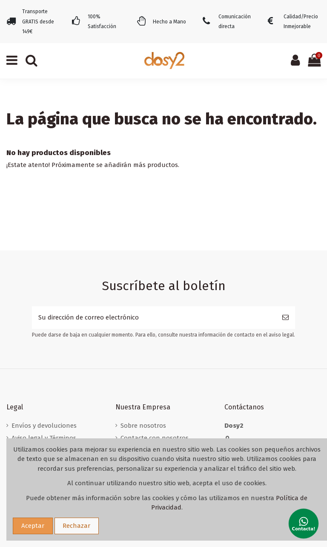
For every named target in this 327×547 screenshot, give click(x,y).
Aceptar (32, 526)
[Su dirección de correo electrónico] (154, 317)
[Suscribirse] (285, 317)
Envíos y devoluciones (44, 425)
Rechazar (76, 526)
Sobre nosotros (143, 425)
